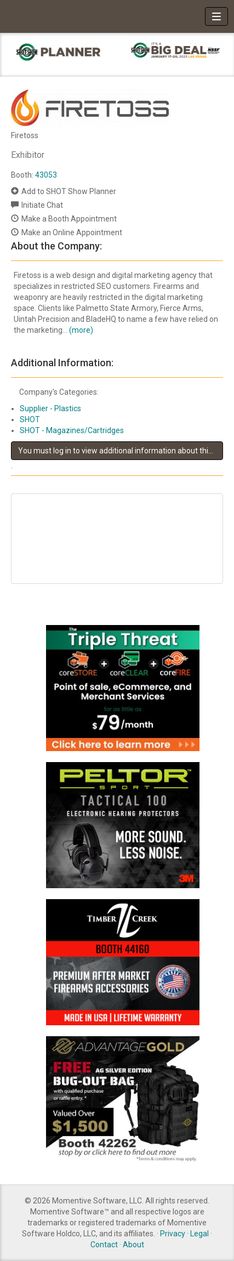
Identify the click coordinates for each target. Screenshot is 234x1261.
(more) (81, 330)
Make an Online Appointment (71, 232)
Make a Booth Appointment (69, 218)
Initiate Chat (42, 205)
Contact (104, 1244)
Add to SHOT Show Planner (68, 191)
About (133, 1244)
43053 (46, 175)
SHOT (30, 419)
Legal (199, 1233)
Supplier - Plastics (50, 408)
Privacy (172, 1233)
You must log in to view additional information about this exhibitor (120, 450)
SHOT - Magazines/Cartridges (72, 430)
